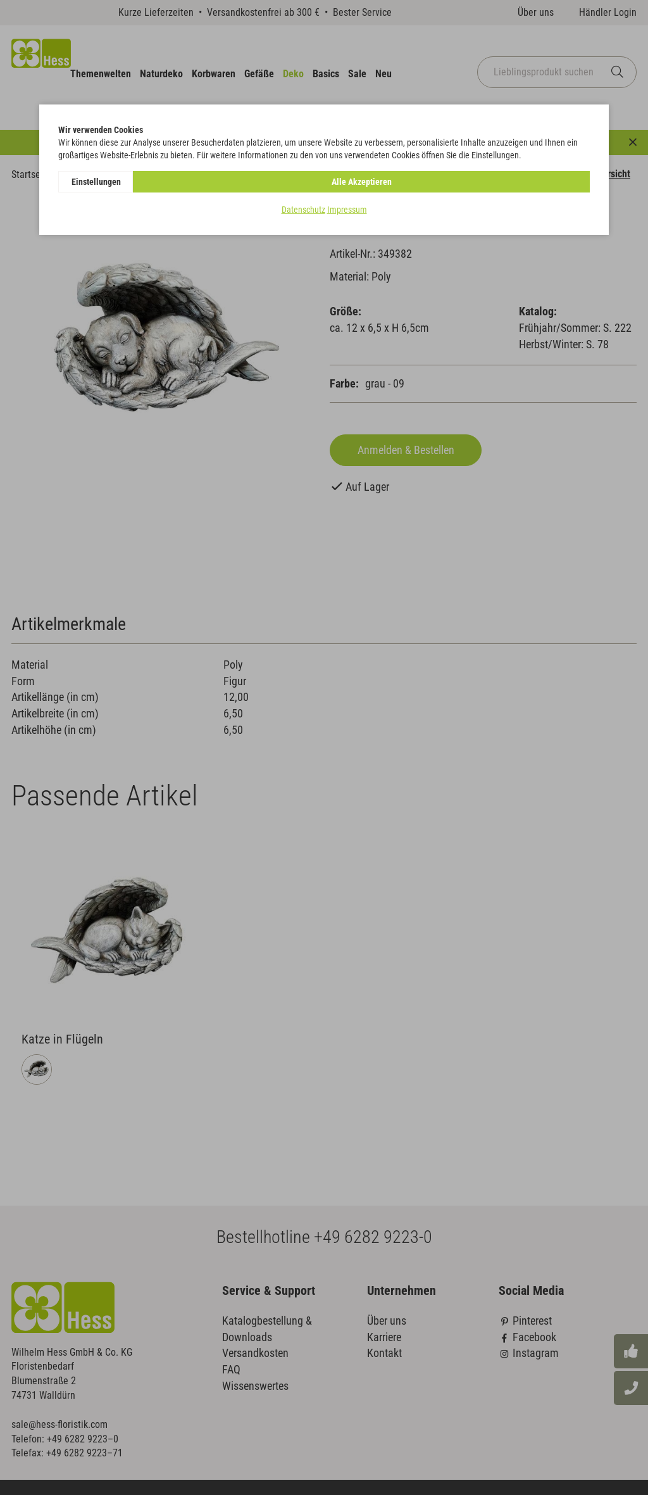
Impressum (347, 210)
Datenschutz (303, 210)
